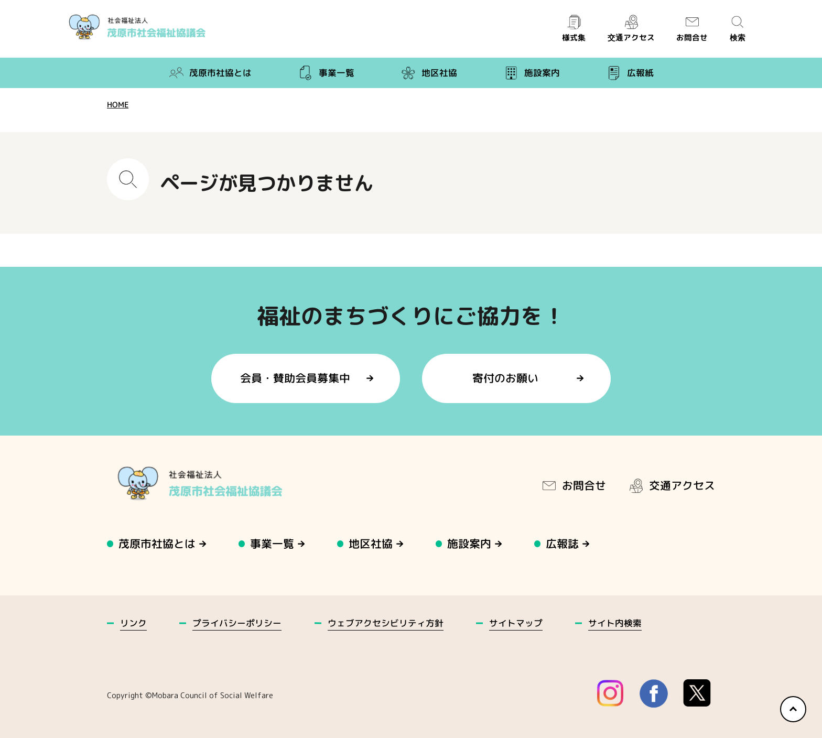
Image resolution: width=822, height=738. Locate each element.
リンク (133, 623)
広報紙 (630, 73)
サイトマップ (516, 623)
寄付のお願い (506, 378)
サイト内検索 (615, 623)
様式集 (574, 28)
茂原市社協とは (210, 73)
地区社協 (429, 73)
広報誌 (562, 543)
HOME (117, 104)
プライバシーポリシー (237, 623)
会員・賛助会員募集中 (295, 378)
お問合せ (692, 28)
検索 (737, 28)
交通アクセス (630, 28)
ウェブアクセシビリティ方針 (386, 623)
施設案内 (531, 73)
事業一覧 (326, 73)
